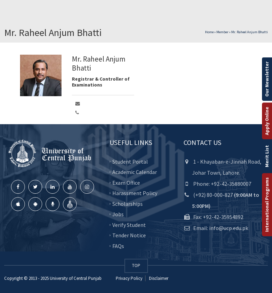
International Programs (267, 204)
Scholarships (127, 203)
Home (209, 32)
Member (222, 32)
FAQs (118, 245)
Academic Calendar (134, 171)
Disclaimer (158, 278)
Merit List (267, 156)
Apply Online (267, 121)
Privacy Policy (129, 278)
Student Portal (130, 161)
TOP (136, 265)
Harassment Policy (134, 193)
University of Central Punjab (76, 278)
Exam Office (126, 182)
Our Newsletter (267, 79)
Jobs (118, 214)
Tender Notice (129, 235)
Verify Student (129, 224)
